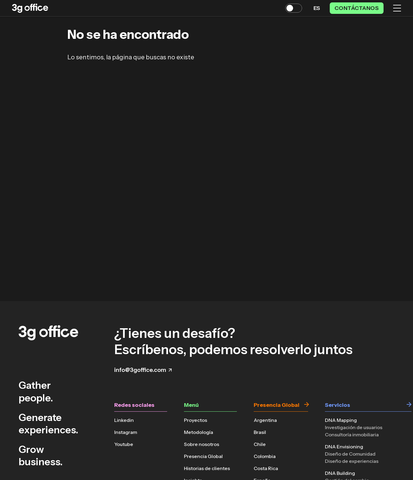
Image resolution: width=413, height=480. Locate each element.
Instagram (125, 432)
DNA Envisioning (344, 447)
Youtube (123, 444)
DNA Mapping (341, 420)
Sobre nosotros (201, 444)
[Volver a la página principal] (30, 8)
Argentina (265, 420)
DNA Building (340, 473)
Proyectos (195, 420)
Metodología (198, 432)
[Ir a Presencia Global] (306, 405)
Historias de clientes (207, 468)
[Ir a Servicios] (409, 405)
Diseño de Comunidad (350, 454)
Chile (260, 444)
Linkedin (124, 420)
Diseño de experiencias (351, 461)
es (317, 8)
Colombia (265, 456)
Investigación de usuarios (353, 427)
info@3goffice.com (143, 369)
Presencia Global (203, 456)
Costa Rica (266, 468)
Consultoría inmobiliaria (352, 435)
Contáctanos (357, 8)
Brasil (260, 432)
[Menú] (397, 8)
